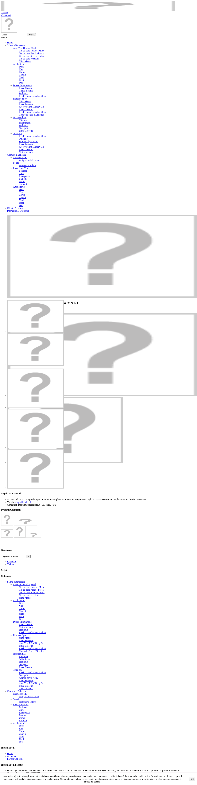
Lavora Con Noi (15, 759)
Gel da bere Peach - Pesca (31, 53)
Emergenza (24, 176)
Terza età (17, 133)
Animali (23, 184)
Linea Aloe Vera (20, 168)
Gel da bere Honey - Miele (31, 50)
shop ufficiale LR (23, 502)
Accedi (4, 12)
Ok (192, 779)
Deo (21, 82)
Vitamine (23, 120)
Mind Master (25, 61)
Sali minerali (25, 122)
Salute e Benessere (16, 45)
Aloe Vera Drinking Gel (24, 48)
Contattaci (6, 15)
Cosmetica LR (20, 157)
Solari (16, 163)
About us (11, 756)
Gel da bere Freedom (29, 58)
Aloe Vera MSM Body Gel (31, 106)
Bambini (23, 179)
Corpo (22, 72)
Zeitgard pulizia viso (29, 160)
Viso (21, 69)
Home (10, 42)
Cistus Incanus (26, 90)
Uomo (22, 181)
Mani (21, 77)
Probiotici (23, 93)
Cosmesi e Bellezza (16, 154)
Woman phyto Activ (28, 141)
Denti (21, 66)
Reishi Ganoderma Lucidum (32, 96)
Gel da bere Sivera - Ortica (32, 56)
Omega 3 (23, 128)
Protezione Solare (27, 165)
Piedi (21, 80)
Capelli (22, 74)
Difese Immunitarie (22, 85)
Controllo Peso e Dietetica (31, 114)
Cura (21, 173)
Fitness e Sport (20, 98)
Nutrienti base (19, 117)
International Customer (18, 211)
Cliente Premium (15, 208)
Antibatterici (19, 64)
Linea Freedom (26, 104)
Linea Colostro (26, 88)
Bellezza (23, 171)
